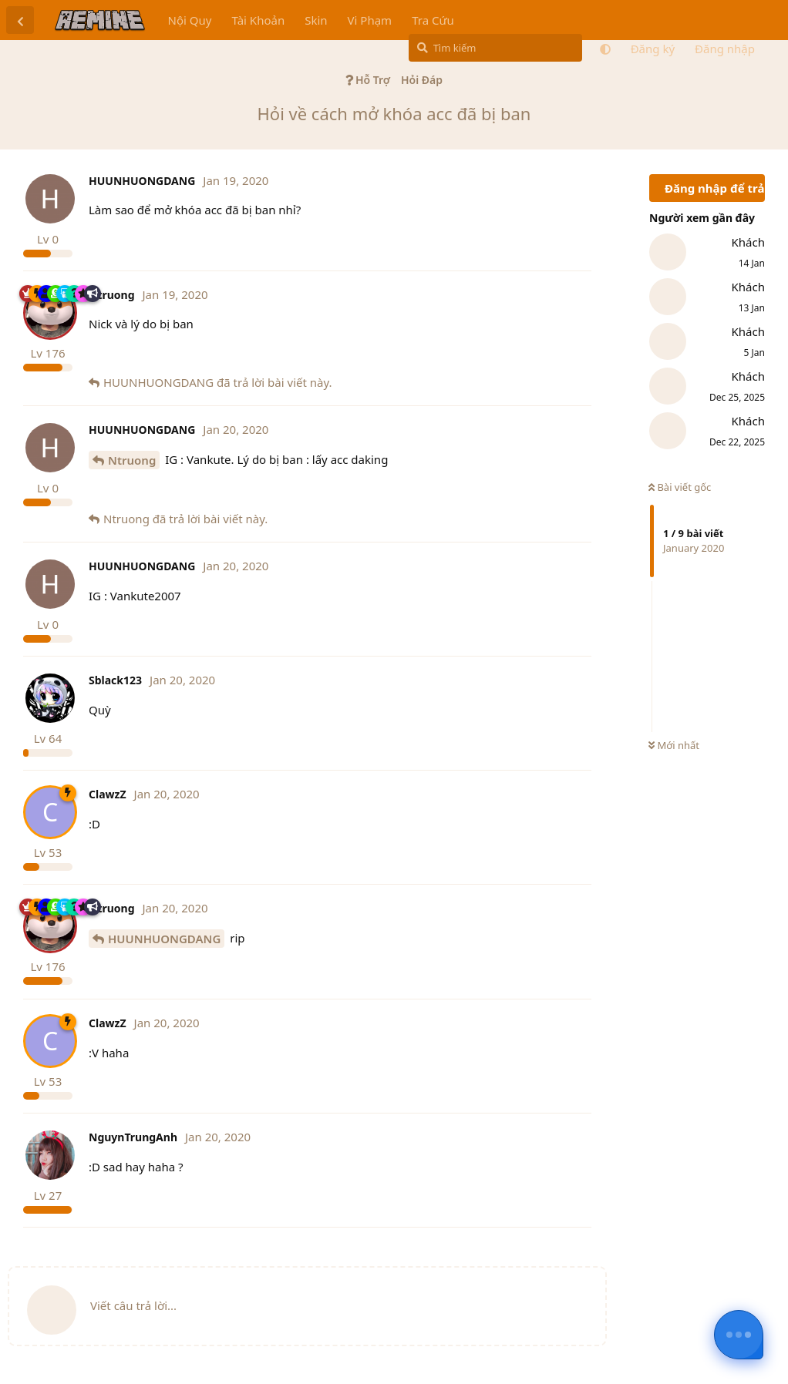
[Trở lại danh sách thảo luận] (20, 20)
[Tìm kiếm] (495, 48)
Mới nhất (673, 745)
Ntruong (132, 460)
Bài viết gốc (679, 487)
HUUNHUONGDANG (164, 938)
